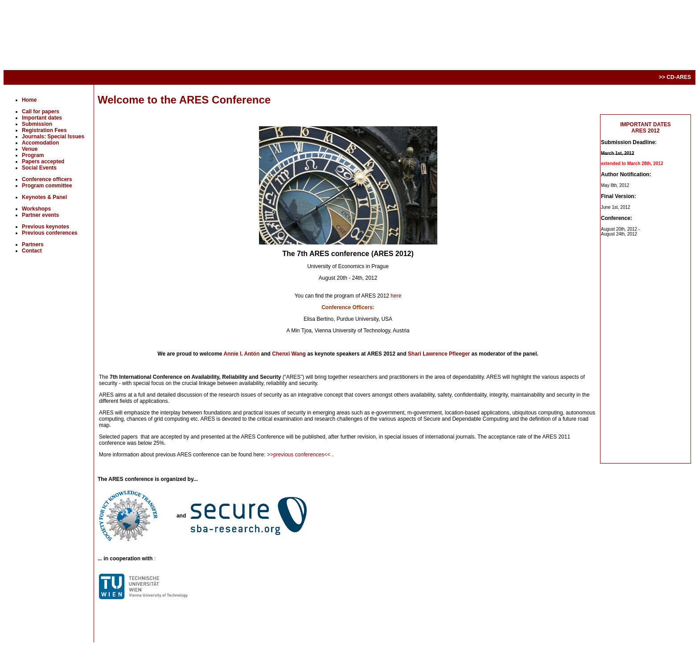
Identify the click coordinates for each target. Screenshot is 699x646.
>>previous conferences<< (299, 454)
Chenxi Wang (289, 354)
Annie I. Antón (242, 354)
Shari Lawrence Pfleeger (440, 354)
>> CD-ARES (675, 77)
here (396, 296)
